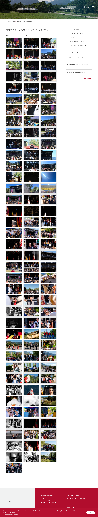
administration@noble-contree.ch (48, 502)
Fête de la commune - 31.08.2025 (30, 21)
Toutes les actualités (87, 78)
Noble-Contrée (11, 21)
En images (18, 21)
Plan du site (12, 508)
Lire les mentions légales (11, 514)
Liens (10, 501)
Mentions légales (13, 504)
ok (91, 512)
